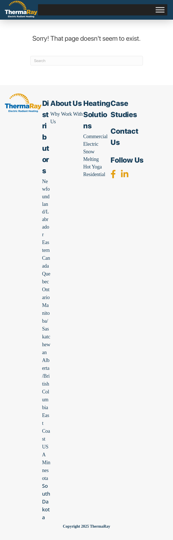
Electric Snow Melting (91, 151)
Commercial (95, 136)
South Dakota (46, 501)
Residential (94, 174)
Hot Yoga (92, 167)
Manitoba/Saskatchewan (46, 328)
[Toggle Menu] (160, 9)
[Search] (86, 60)
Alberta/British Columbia (46, 383)
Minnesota (46, 470)
